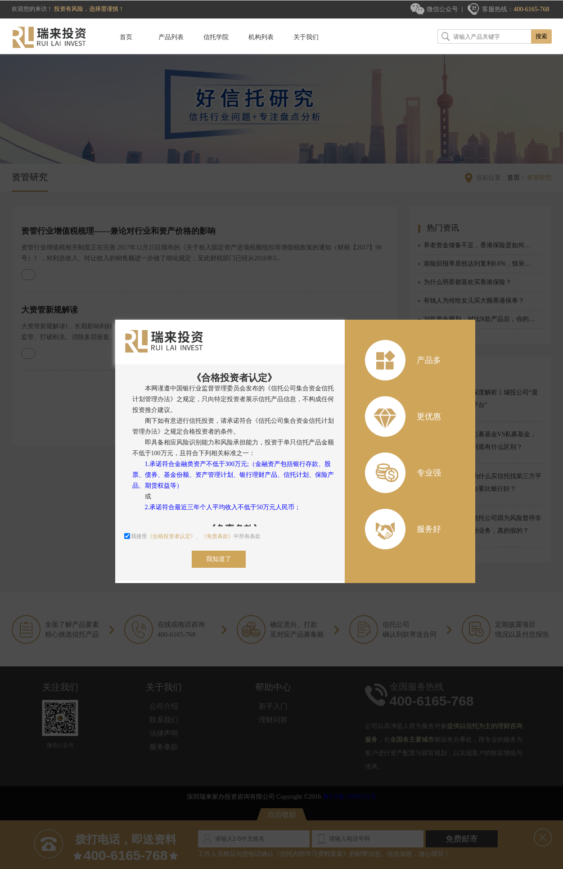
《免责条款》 (217, 536)
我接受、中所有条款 (192, 536)
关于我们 (306, 37)
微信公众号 (442, 9)
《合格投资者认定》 (171, 536)
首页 (126, 37)
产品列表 (171, 37)
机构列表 (261, 37)
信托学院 (216, 37)
